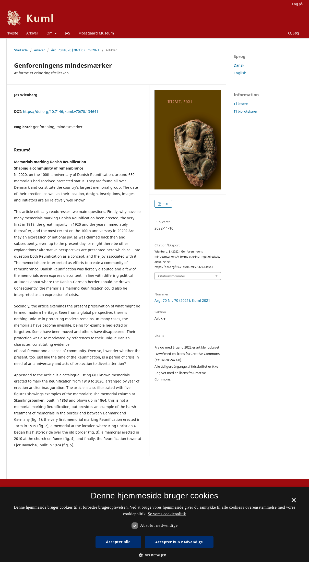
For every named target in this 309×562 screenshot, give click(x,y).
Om (50, 33)
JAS (67, 33)
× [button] (293, 502)
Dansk (239, 65)
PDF (165, 203)
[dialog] (154, 524)
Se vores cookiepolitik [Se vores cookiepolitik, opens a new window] (167, 514)
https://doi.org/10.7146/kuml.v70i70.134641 (60, 111)
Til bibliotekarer (245, 111)
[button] (154, 555)
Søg (293, 33)
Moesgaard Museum (96, 33)
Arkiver (32, 33)
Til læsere (241, 103)
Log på (297, 4)
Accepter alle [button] (118, 541)
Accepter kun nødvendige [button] (179, 542)
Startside (21, 50)
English (240, 72)
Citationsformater (171, 276)
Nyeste (12, 33)
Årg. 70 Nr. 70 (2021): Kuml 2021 (75, 50)
